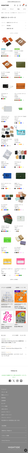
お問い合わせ (4, 409)
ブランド (12, 9)
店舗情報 (17, 287)
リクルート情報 (5, 435)
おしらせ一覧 (22, 335)
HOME (2, 12)
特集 (18, 9)
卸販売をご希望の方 (7, 430)
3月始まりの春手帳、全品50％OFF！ (14, 1)
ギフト (24, 9)
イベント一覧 (22, 287)
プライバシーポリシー (6, 417)
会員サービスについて (6, 414)
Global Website (6, 440)
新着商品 (3, 397)
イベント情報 (4, 406)
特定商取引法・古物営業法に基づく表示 (10, 420)
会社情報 (4, 425)
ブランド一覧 (4, 392)
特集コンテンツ (4, 395)
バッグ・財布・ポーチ (13, 12)
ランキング (3, 389)
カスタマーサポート (5, 412)
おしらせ (3, 403)
